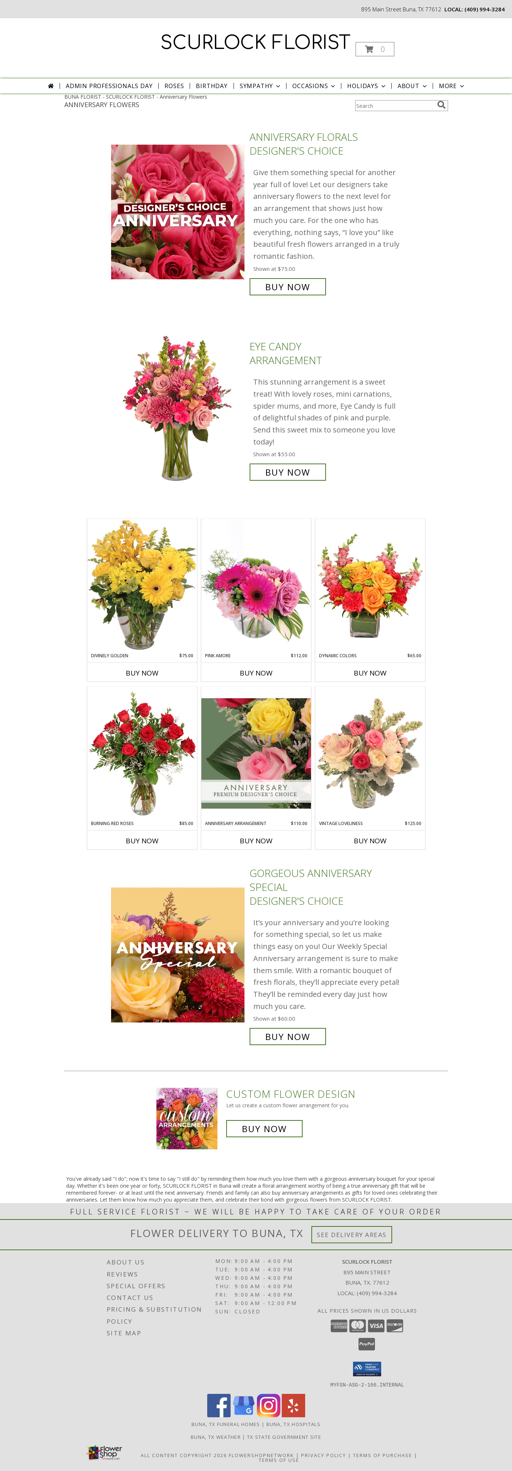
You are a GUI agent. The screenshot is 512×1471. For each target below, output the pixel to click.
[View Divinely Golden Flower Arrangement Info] (142, 585)
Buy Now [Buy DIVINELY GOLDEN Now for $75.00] (142, 673)
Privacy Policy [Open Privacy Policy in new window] (323, 1455)
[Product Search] (395, 106)
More (452, 86)
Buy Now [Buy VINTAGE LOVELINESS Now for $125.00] (370, 841)
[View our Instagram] (268, 1414)
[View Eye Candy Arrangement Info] (178, 409)
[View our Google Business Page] (243, 1414)
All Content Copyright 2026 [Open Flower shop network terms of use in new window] (184, 1455)
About (413, 86)
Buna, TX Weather (216, 1436)
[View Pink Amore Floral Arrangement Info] (256, 585)
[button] (375, 49)
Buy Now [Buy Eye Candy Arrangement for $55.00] (287, 472)
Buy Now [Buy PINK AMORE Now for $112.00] (256, 673)
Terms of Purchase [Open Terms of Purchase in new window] (382, 1455)
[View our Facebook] (219, 1414)
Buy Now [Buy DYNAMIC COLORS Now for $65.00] (370, 673)
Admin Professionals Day (109, 86)
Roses (174, 86)
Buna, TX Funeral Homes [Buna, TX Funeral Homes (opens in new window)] (225, 1424)
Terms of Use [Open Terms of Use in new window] (279, 1459)
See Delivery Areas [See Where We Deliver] (352, 1234)
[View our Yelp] (293, 1414)
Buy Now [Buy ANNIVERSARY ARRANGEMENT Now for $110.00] (256, 841)
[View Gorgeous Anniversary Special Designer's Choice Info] (178, 955)
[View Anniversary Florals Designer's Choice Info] (178, 211)
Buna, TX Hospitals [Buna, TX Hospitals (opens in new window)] (293, 1424)
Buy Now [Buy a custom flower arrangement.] (264, 1129)
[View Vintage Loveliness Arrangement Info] (370, 753)
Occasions (314, 86)
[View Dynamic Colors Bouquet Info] (370, 585)
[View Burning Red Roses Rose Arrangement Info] (142, 753)
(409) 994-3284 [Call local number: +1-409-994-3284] (484, 9)
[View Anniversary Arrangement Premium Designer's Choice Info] (256, 753)
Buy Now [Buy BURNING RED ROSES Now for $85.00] (142, 841)
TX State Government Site (284, 1436)
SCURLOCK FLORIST (255, 43)
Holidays (367, 86)
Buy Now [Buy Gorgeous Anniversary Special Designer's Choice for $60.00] (287, 1037)
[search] (441, 105)
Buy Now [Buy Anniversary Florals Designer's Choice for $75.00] (287, 287)
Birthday (211, 86)
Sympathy (261, 86)
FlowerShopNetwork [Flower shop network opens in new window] (261, 1455)
